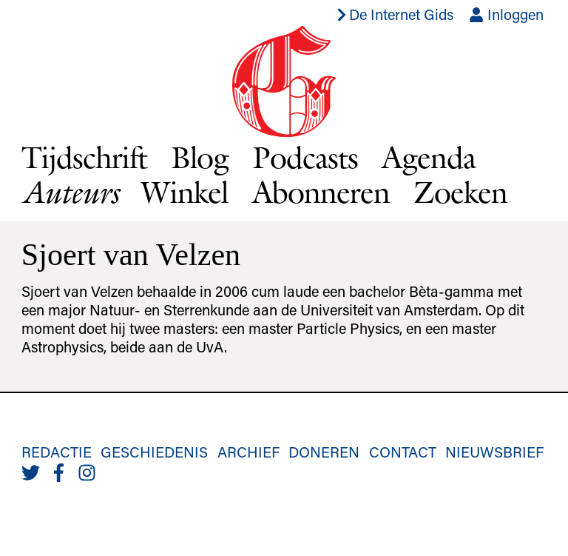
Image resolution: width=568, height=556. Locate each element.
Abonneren (321, 192)
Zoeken (460, 192)
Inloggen (506, 14)
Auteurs (69, 192)
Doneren (323, 451)
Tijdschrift (84, 157)
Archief (248, 451)
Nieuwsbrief (494, 451)
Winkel (185, 192)
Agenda (429, 157)
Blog (200, 157)
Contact (402, 451)
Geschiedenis (154, 451)
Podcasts (305, 157)
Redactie (56, 451)
